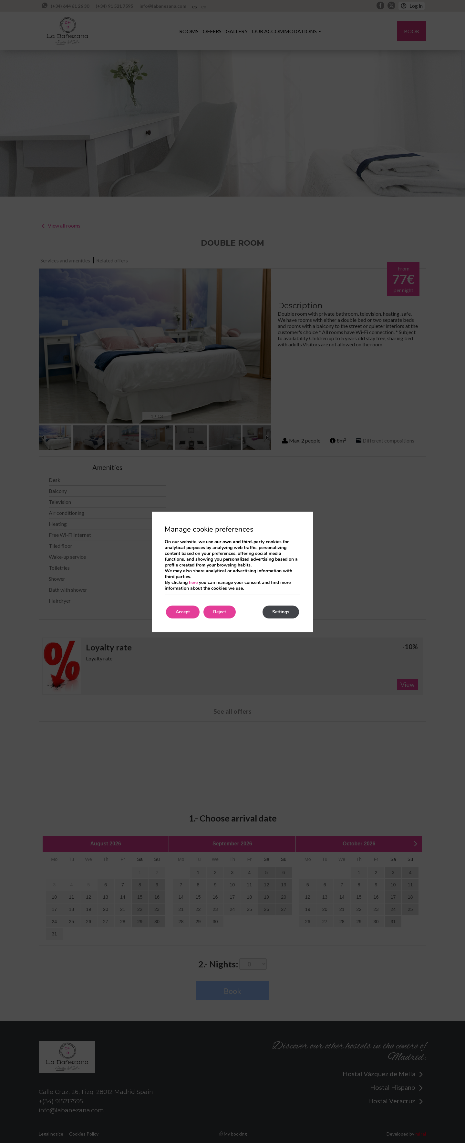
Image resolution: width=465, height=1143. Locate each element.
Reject (219, 612)
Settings (280, 612)
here (193, 582)
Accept (183, 612)
